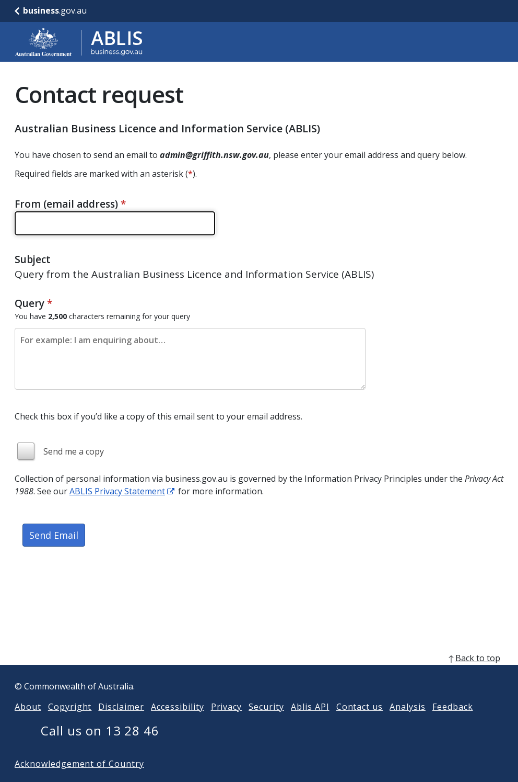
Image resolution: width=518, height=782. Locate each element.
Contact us (359, 723)
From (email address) (70, 204)
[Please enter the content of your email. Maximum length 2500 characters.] (190, 358)
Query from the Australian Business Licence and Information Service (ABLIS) (194, 274)
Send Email (53, 535)
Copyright (70, 723)
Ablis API (310, 723)
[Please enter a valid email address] (115, 223)
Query (33, 303)
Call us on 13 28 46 (100, 747)
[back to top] (259, 675)
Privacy (226, 723)
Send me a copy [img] (73, 451)
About (28, 723)
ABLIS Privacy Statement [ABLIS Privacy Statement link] (117, 491)
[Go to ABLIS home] (79, 41)
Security (266, 723)
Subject (33, 259)
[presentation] (94, 592)
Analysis (408, 723)
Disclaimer (121, 723)
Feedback (452, 723)
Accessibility (177, 723)
